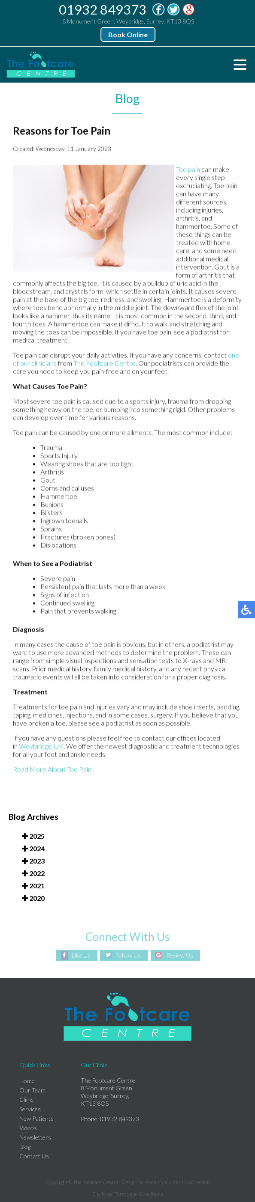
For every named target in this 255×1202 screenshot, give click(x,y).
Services (30, 1109)
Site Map (102, 1193)
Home (27, 1080)
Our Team (32, 1090)
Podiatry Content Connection (178, 1182)
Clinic (26, 1099)
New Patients (36, 1118)
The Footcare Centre (104, 363)
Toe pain (188, 170)
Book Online (128, 34)
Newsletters (35, 1137)
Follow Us (128, 955)
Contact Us (34, 1156)
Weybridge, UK (41, 746)
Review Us (179, 955)
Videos (28, 1127)
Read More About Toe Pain (52, 770)
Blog (24, 1146)
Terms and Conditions (139, 1193)
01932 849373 (103, 9)
